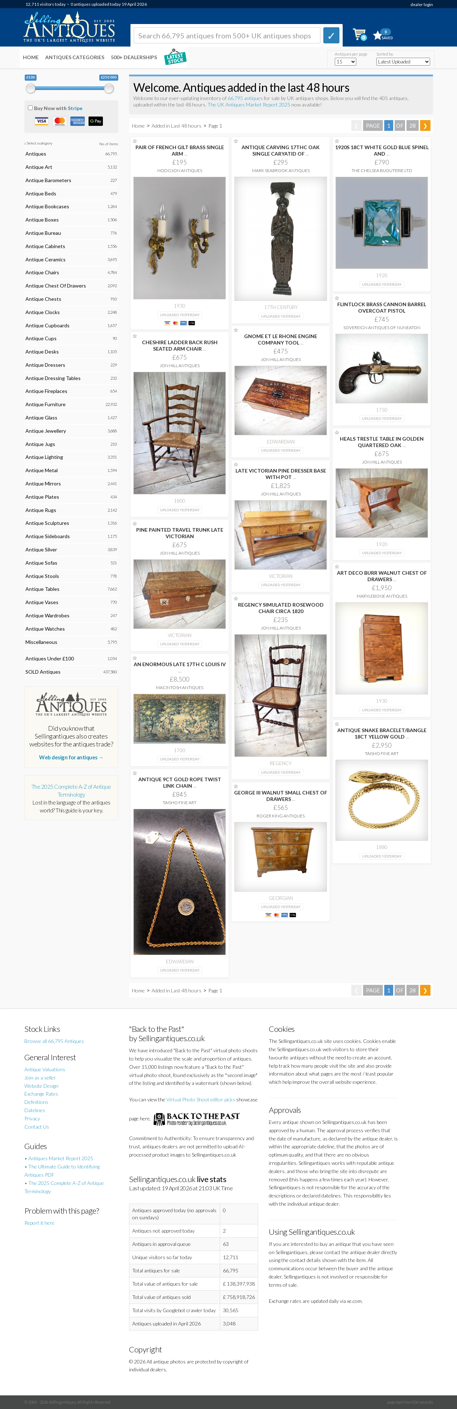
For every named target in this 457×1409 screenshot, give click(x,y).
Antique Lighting (44, 457)
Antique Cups (41, 338)
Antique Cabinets (45, 246)
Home (31, 57)
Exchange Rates (41, 1094)
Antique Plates (42, 497)
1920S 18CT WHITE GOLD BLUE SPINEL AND (382, 150)
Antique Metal (41, 470)
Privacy (32, 1118)
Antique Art (38, 167)
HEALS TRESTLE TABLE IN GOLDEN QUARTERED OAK (382, 442)
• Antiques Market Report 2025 (58, 1158)
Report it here (39, 1223)
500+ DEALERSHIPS (134, 57)
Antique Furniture (45, 404)
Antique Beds (40, 193)
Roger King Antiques (281, 816)
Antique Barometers (48, 180)
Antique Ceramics (45, 259)
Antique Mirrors (43, 483)
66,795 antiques (246, 98)
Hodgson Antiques (179, 170)
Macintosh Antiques (179, 687)
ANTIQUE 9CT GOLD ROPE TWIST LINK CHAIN (179, 782)
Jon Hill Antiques (281, 359)
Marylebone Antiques (382, 596)
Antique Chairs (42, 272)
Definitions (36, 1102)
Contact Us (36, 1127)
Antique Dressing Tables (53, 378)
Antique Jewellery (45, 431)
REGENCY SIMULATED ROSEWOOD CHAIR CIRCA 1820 (281, 608)
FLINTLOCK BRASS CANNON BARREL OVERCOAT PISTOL (381, 307)
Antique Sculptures (47, 523)
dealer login (421, 4)
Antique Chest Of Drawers (55, 286)
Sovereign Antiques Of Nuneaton (381, 327)
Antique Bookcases (47, 206)
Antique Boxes (42, 220)
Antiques (35, 154)
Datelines (34, 1110)
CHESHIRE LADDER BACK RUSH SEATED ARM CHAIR (180, 345)
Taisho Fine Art (382, 753)
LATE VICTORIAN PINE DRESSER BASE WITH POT (280, 474)
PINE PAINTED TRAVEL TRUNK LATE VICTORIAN (179, 533)
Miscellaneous (41, 642)
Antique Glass (41, 417)
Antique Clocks (42, 312)
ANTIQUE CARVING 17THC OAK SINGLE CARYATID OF (281, 150)
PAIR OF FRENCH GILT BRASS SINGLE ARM (179, 150)
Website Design (41, 1086)
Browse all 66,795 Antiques (54, 1041)
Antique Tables (42, 589)
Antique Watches (45, 629)
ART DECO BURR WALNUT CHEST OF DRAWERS (382, 576)
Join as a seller (40, 1077)
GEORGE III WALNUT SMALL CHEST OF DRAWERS (280, 795)
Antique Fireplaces (46, 391)
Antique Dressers (45, 365)
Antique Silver (41, 549)
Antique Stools (42, 576)
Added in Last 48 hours (177, 126)
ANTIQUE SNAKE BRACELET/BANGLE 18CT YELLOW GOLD (382, 733)
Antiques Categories (74, 57)
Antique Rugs (40, 510)
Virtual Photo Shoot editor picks (200, 1099)
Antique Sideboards (47, 536)
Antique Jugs (40, 444)
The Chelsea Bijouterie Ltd (382, 170)
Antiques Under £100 (49, 658)
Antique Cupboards (47, 325)
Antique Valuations (44, 1069)
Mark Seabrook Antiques (281, 170)
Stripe (75, 108)
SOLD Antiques (43, 672)
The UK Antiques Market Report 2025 (249, 104)
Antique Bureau (43, 233)
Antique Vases (41, 602)
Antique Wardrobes (47, 615)
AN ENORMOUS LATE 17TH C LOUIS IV (180, 667)
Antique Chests (43, 299)
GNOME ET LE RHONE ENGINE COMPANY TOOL (280, 339)
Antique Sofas (41, 563)
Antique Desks (42, 351)
